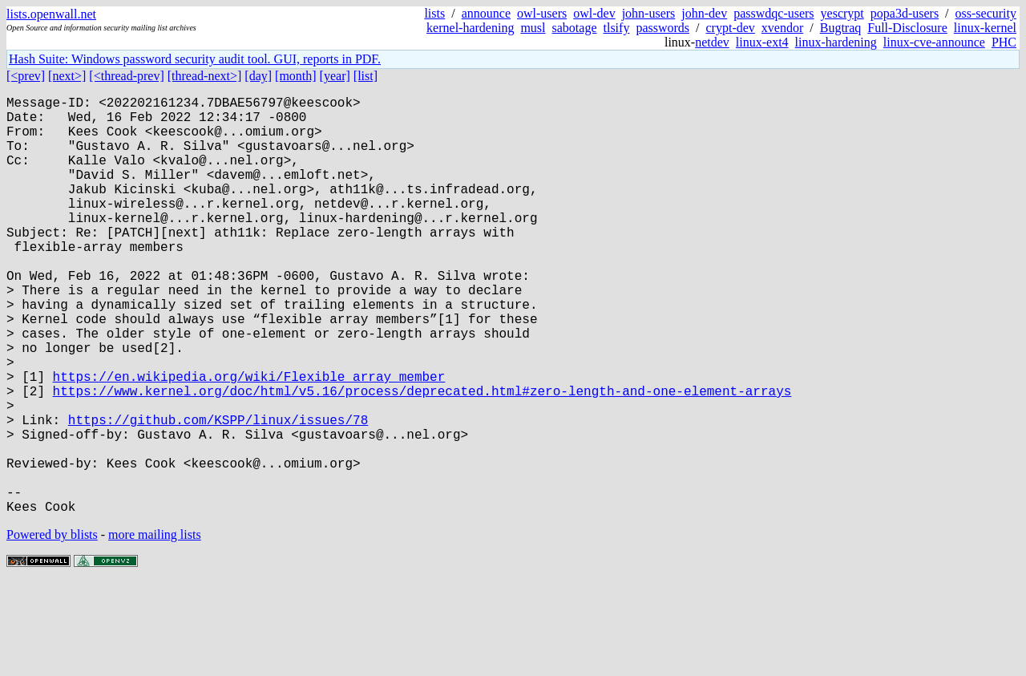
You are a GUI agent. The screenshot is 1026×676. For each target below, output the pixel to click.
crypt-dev (730, 27)
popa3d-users (904, 13)
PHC (1004, 42)
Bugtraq (841, 27)
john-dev (704, 13)
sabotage (574, 27)
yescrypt (842, 13)
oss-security (985, 13)
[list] (365, 76)
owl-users (542, 13)
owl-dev (594, 13)
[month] (296, 76)
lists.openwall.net (51, 14)
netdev (712, 42)
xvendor (782, 27)
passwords (662, 27)
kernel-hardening (470, 27)
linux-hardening (836, 42)
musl (532, 27)
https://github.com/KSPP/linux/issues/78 (218, 493)
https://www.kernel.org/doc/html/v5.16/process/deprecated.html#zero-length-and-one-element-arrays (422, 458)
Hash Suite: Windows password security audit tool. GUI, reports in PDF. (195, 59)
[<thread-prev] (126, 76)
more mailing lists (154, 627)
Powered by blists (52, 627)
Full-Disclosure (907, 27)
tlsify (616, 27)
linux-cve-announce (934, 42)
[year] (335, 76)
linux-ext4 (762, 42)
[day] (258, 76)
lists (434, 13)
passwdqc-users (773, 13)
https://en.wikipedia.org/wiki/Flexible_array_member (249, 440)
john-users (649, 13)
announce (486, 13)
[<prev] (25, 76)
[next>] (67, 76)
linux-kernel (985, 27)
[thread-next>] (205, 76)
